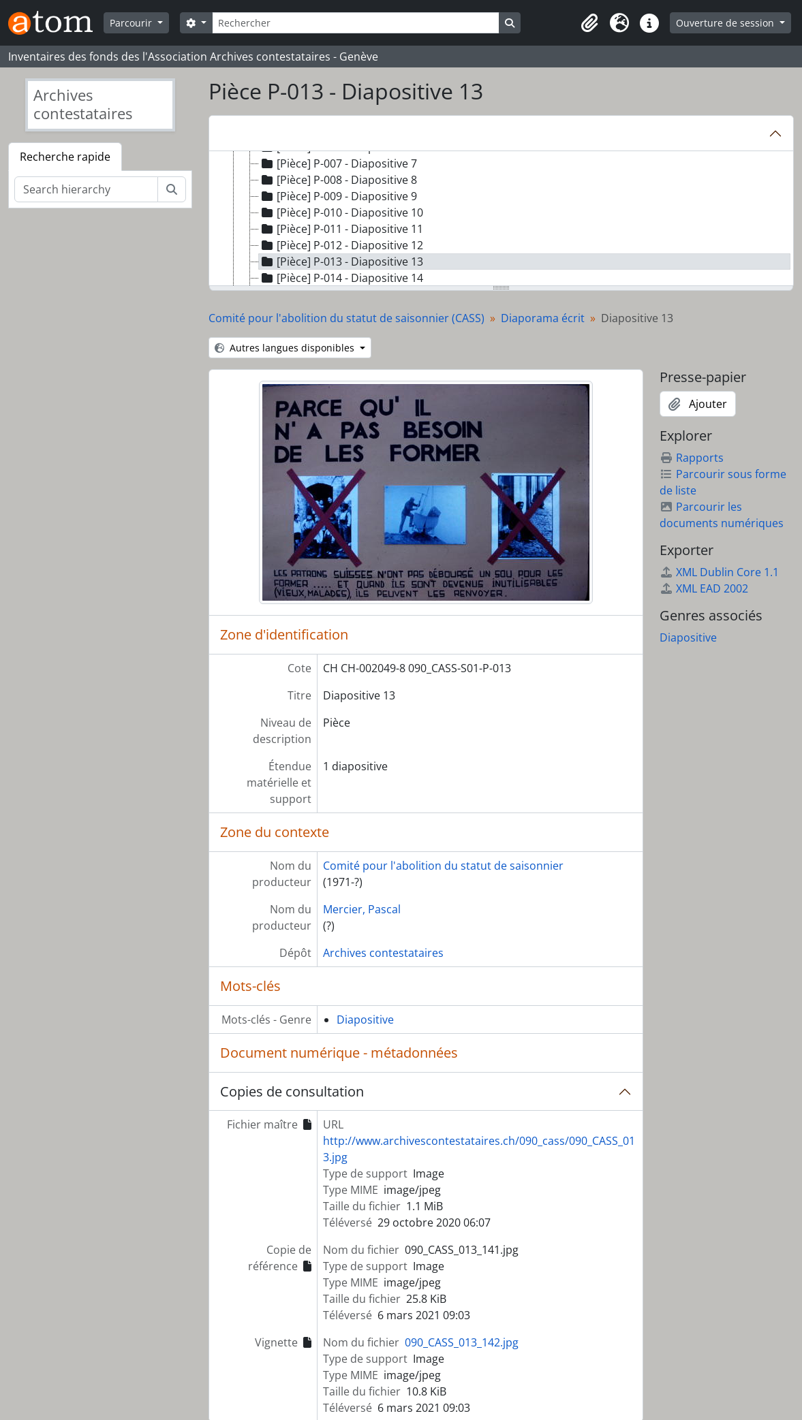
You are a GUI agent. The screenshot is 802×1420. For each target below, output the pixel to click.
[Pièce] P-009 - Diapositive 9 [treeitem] (338, 196)
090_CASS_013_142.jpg (462, 1342)
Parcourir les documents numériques (722, 515)
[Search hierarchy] (86, 189)
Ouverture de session (726, 22)
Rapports (692, 457)
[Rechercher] (355, 22)
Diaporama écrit (543, 318)
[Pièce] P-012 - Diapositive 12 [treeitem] (341, 245)
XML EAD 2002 (704, 588)
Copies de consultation (292, 1091)
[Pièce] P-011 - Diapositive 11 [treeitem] (341, 229)
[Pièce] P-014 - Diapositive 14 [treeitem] (341, 278)
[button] (589, 23)
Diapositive (365, 1019)
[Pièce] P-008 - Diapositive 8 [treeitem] (338, 180)
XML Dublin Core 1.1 (719, 572)
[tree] (501, 219)
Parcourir (132, 22)
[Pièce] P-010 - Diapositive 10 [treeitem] (341, 212)
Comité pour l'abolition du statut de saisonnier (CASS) (346, 318)
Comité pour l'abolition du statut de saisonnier (443, 865)
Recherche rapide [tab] (65, 156)
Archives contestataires (383, 952)
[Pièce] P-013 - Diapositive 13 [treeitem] (341, 261)
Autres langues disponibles (286, 347)
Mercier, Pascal (362, 909)
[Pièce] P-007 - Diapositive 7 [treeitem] (338, 163)
